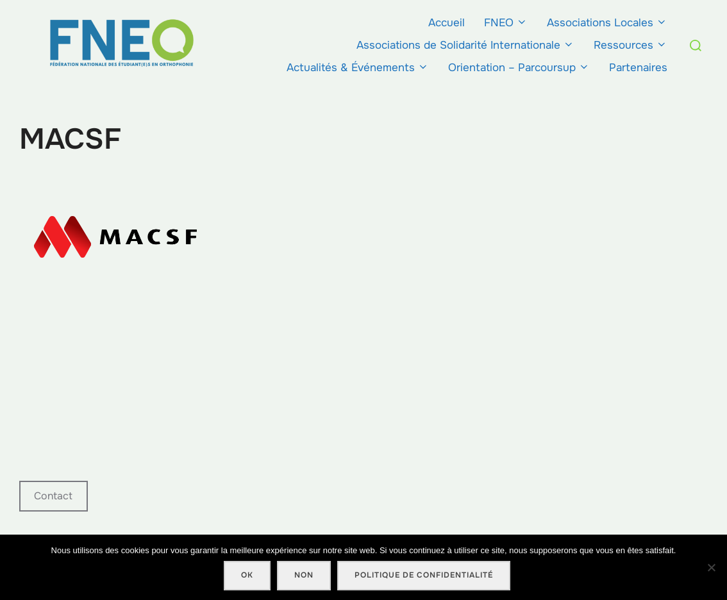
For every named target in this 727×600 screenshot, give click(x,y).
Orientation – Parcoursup (519, 67)
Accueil (446, 22)
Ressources (630, 45)
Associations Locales (607, 22)
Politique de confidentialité (424, 575)
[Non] (711, 567)
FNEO (506, 22)
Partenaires (638, 67)
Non (303, 575)
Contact (53, 496)
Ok (247, 575)
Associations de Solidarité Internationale (465, 45)
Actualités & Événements (358, 67)
